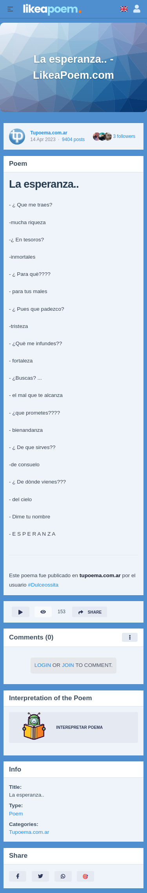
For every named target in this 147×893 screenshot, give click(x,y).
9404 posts (73, 139)
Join (68, 665)
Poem (16, 814)
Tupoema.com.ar (48, 133)
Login (42, 665)
